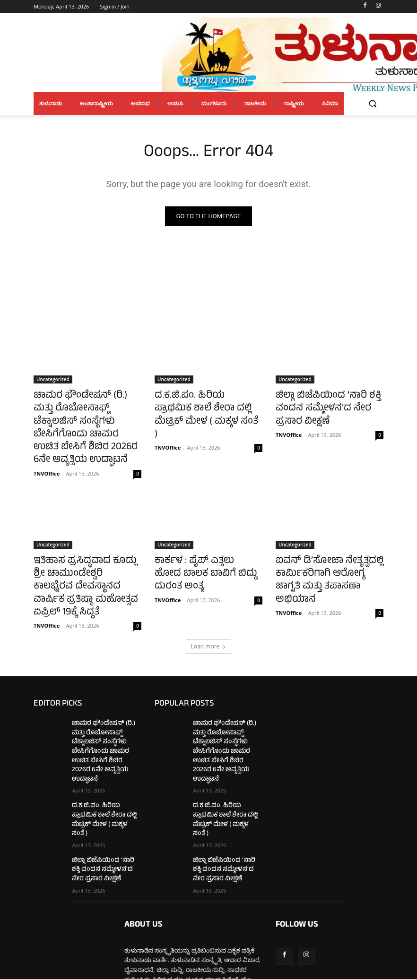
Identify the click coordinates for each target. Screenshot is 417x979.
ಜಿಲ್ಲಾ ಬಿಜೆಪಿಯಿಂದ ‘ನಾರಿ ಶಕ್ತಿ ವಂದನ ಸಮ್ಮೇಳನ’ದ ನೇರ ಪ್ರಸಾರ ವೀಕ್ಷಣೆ (326, 406)
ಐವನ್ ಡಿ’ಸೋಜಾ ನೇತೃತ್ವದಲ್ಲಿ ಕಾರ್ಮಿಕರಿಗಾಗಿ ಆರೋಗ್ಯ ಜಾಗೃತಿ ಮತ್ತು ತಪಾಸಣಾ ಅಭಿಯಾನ (323, 546)
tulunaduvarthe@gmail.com (197, 928)
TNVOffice (47, 449)
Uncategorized (53, 380)
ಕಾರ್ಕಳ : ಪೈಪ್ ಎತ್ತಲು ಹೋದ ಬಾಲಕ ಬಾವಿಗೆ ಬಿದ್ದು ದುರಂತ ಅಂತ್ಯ (206, 541)
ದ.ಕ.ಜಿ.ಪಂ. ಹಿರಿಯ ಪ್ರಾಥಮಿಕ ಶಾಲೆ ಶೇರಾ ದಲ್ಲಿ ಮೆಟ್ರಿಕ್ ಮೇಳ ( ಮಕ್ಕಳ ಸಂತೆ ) (206, 406)
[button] (372, 104)
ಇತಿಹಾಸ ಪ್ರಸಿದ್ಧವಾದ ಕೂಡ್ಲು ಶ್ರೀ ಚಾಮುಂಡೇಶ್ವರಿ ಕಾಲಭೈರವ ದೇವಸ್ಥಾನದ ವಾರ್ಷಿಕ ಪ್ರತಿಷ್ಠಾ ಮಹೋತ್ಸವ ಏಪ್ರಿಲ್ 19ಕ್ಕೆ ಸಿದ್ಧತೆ (80, 551)
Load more (208, 600)
